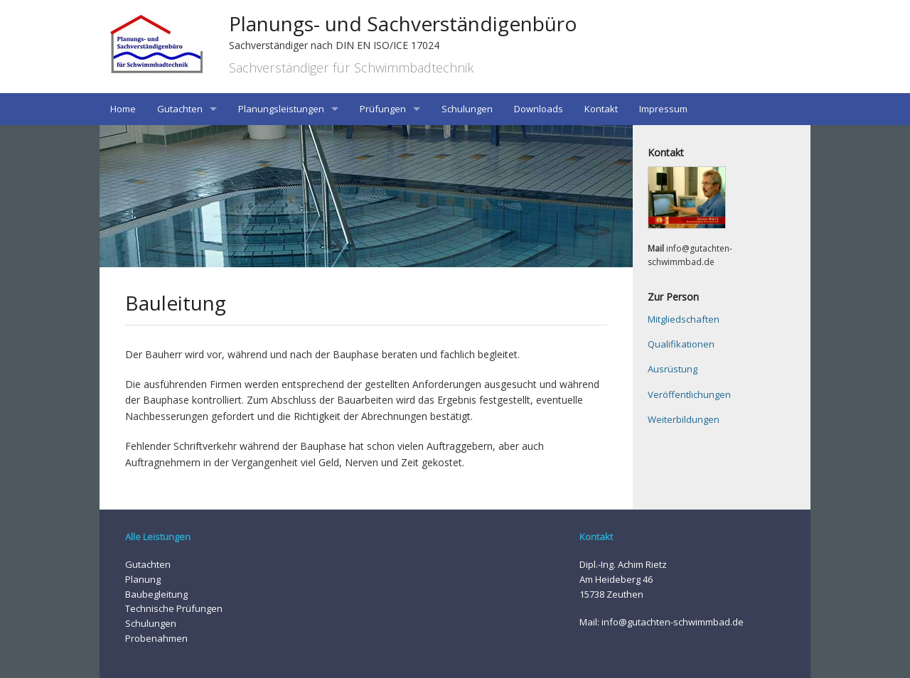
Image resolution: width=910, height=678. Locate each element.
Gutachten (180, 108)
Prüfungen (383, 108)
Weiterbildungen (683, 419)
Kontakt (601, 108)
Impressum (663, 108)
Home (123, 108)
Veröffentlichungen (689, 394)
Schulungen (467, 108)
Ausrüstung (672, 368)
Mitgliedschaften (683, 319)
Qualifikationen (681, 344)
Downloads (538, 108)
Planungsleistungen (281, 108)
